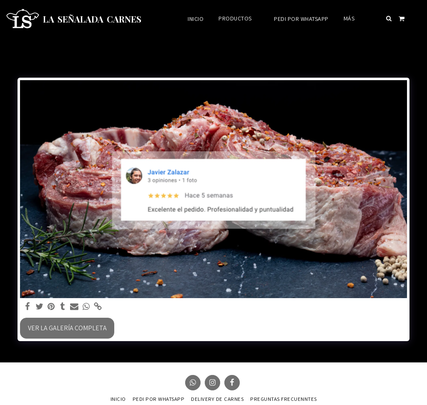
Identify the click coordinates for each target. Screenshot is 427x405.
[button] (389, 18)
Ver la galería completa (67, 328)
